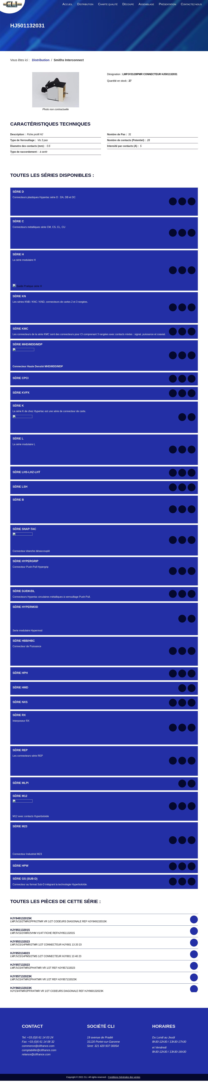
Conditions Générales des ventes (124, 1077)
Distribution (40, 60)
